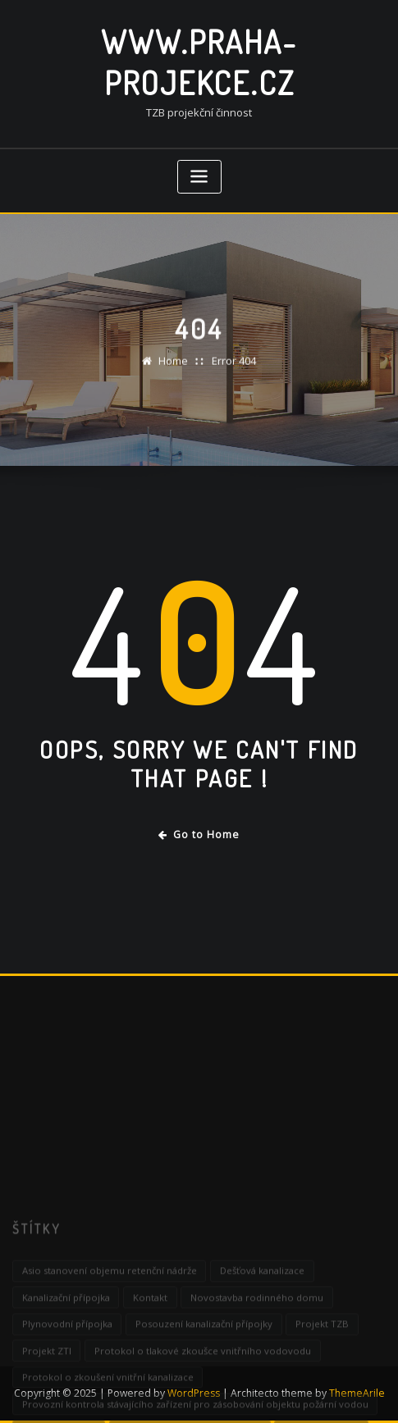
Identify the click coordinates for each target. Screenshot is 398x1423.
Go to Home (199, 834)
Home (173, 367)
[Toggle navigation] (199, 177)
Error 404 (234, 367)
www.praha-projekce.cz (199, 62)
